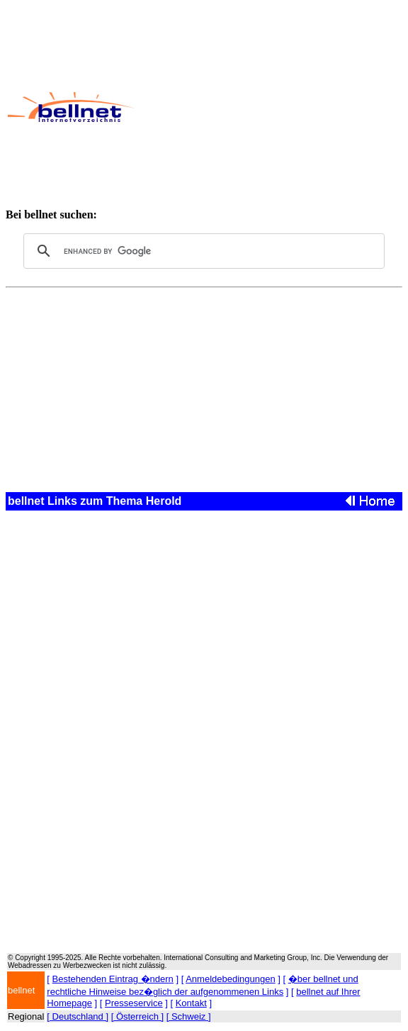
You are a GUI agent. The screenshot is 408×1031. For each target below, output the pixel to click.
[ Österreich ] (137, 1016)
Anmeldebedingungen (231, 979)
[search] (202, 251)
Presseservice (134, 1003)
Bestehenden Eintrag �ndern (113, 979)
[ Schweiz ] (188, 1016)
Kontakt (191, 1003)
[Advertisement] (270, 107)
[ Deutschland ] (77, 1016)
